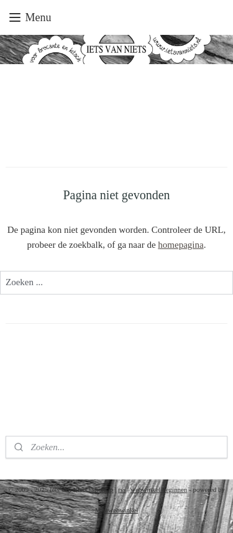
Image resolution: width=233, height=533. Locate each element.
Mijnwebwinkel (117, 510)
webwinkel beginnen (158, 489)
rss (122, 489)
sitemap (102, 489)
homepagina (180, 245)
